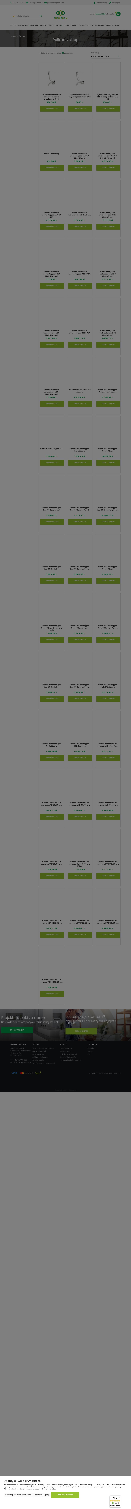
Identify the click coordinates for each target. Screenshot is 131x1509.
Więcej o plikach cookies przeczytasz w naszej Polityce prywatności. (30, 1489)
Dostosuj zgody (42, 1495)
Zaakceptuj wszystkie (65, 1495)
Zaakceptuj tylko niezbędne (18, 1495)
